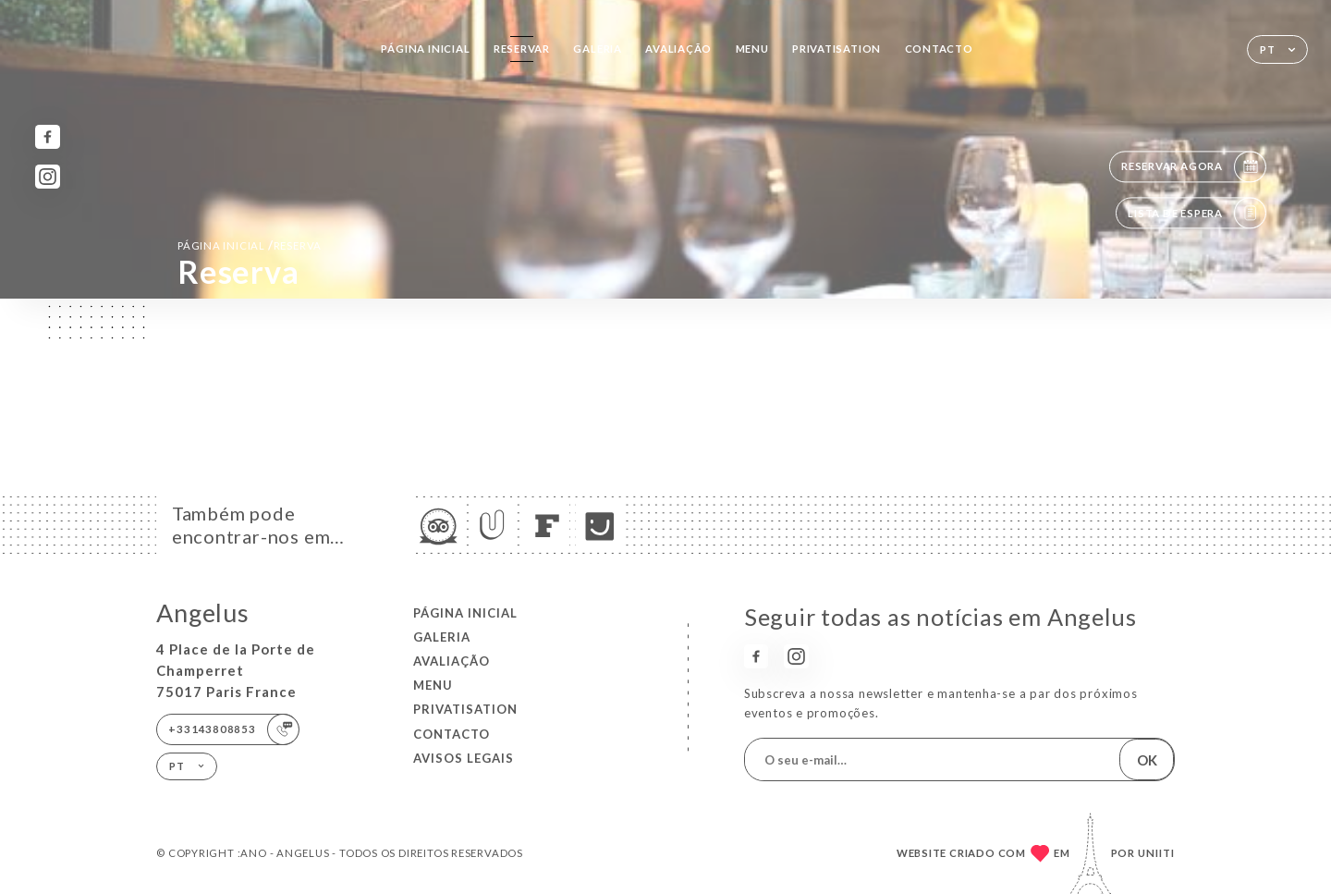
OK (1147, 760)
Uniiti (1156, 853)
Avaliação (678, 49)
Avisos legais (463, 758)
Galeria (597, 49)
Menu (752, 49)
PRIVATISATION (836, 49)
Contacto (939, 49)
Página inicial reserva (249, 245)
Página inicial (425, 49)
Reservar (522, 49)
